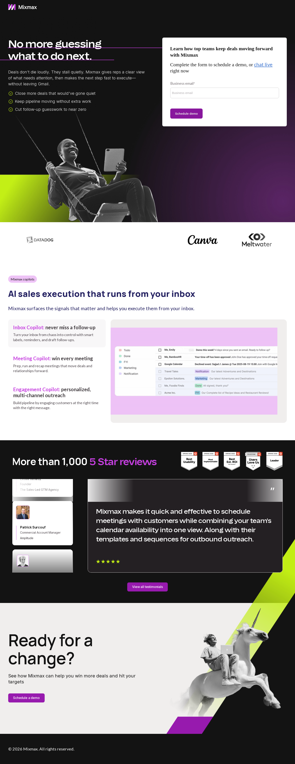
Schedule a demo (26, 698)
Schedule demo (186, 113)
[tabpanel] (199, 371)
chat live (263, 64)
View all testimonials (147, 587)
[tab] (57, 333)
